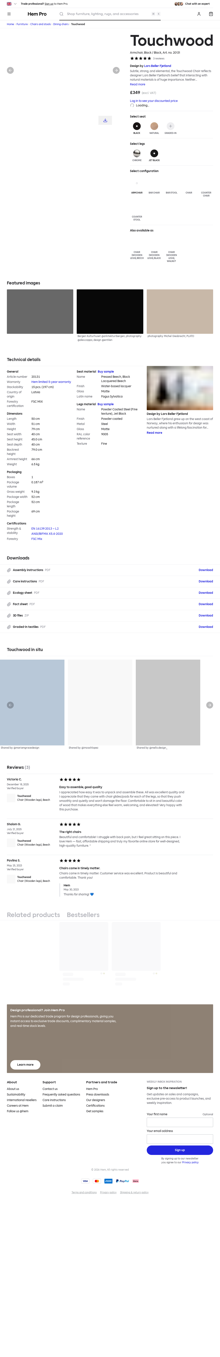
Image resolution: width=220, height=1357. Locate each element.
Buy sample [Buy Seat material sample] (106, 371)
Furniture (22, 24)
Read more (137, 84)
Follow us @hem (17, 1111)
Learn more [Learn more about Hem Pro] (25, 1065)
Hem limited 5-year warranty (51, 382)
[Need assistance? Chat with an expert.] (192, 4)
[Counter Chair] (206, 187)
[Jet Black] (154, 156)
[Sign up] (180, 1150)
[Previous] (10, 70)
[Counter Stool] (137, 211)
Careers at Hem (18, 1106)
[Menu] (9, 14)
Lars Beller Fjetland (157, 66)
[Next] (116, 70)
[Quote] (211, 14)
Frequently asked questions (61, 1094)
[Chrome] (137, 156)
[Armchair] (137, 185)
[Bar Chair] (154, 185)
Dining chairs (61, 24)
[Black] (137, 128)
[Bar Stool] (172, 185)
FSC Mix (36, 539)
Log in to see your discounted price (154, 101)
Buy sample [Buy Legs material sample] (106, 404)
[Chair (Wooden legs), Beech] (137, 248)
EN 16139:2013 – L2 (45, 528)
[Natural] (154, 128)
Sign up (49, 3)
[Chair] (189, 185)
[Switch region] (12, 4)
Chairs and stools (40, 24)
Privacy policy (190, 1162)
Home (10, 24)
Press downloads (97, 1094)
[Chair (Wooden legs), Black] (154, 248)
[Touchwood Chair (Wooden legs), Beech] (31, 798)
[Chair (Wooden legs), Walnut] (172, 249)
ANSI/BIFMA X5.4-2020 (47, 534)
